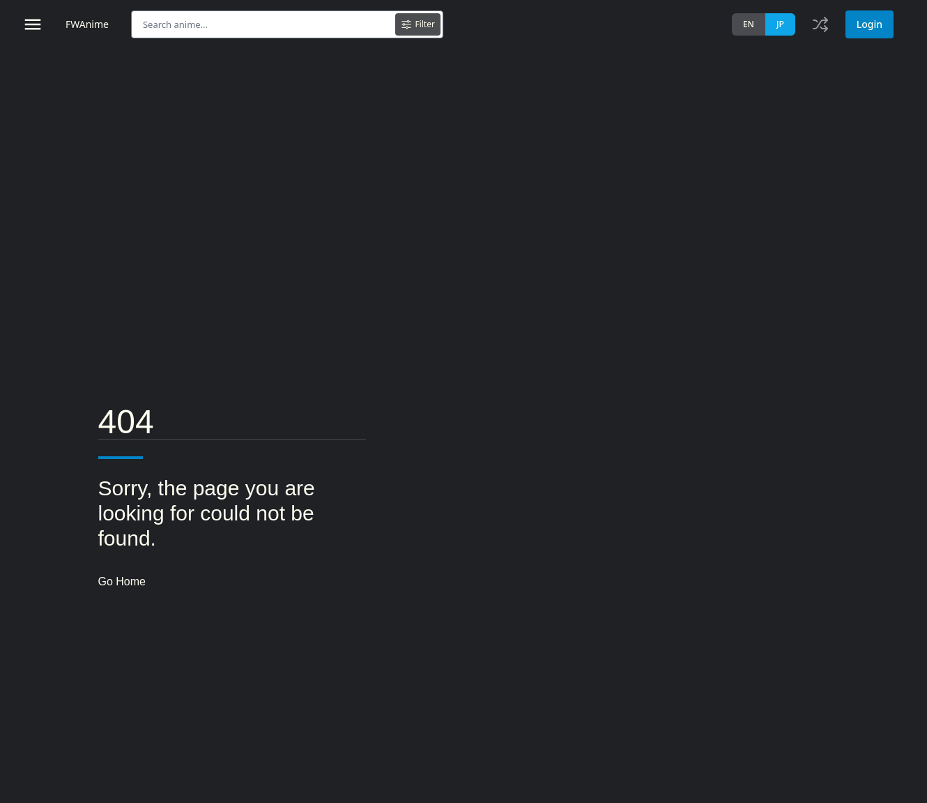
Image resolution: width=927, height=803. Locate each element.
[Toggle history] (820, 24)
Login (869, 24)
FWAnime (87, 24)
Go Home (122, 581)
